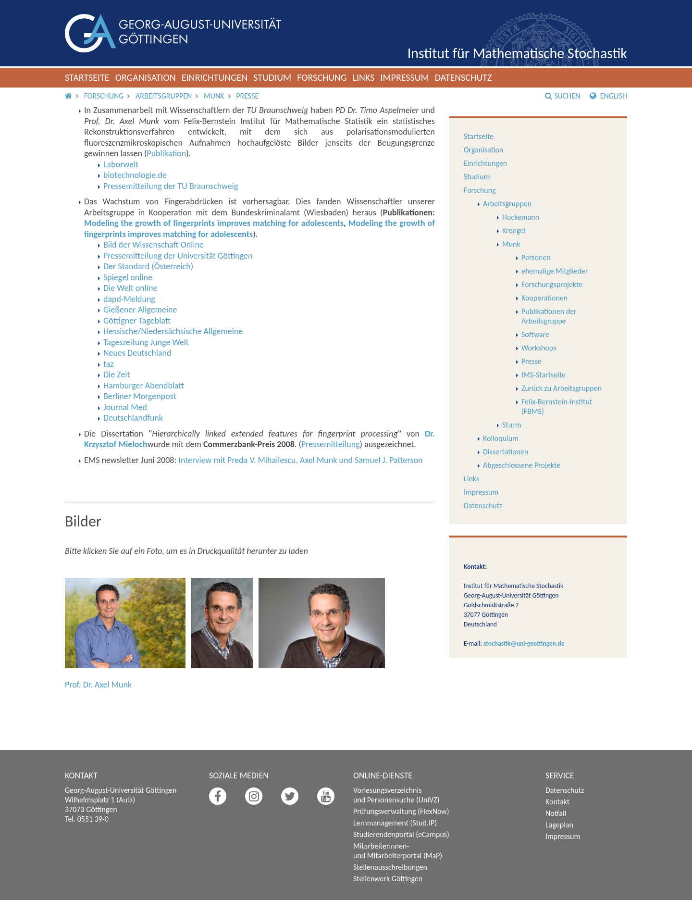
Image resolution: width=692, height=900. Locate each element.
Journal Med (125, 407)
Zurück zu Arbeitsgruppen (561, 388)
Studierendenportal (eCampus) (401, 834)
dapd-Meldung (129, 299)
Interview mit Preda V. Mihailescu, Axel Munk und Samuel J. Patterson (300, 460)
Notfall (555, 813)
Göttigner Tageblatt (137, 320)
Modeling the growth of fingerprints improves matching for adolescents (214, 223)
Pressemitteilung (330, 444)
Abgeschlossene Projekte (521, 465)
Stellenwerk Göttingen (387, 878)
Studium (272, 77)
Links (364, 77)
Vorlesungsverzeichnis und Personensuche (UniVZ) (396, 795)
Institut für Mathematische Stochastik (517, 53)
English (608, 95)
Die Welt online (130, 288)
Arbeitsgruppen (164, 95)
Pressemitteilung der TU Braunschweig (170, 186)
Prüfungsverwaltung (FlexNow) (401, 811)
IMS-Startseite (543, 374)
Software (535, 334)
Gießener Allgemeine (140, 309)
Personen (536, 257)
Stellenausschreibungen (390, 867)
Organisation (145, 77)
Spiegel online (127, 277)
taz (108, 364)
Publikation (166, 153)
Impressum (404, 77)
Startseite (87, 77)
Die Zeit (116, 374)
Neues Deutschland (137, 353)
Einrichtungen (215, 77)
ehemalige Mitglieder (554, 270)
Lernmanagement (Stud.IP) (395, 822)
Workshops (538, 347)
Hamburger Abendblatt (143, 385)
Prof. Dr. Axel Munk (98, 684)
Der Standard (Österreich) (148, 266)
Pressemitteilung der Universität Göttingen (178, 255)
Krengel (514, 230)
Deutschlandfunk (133, 417)
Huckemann (520, 217)
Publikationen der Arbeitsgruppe (549, 316)
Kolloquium (501, 438)
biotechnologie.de (135, 175)
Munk (214, 95)
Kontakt (557, 801)
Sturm (511, 424)
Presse (247, 95)
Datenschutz (463, 77)
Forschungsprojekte (551, 284)
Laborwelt (120, 164)
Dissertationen (505, 451)
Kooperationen (544, 297)
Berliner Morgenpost (139, 396)
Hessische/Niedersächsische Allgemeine (173, 331)
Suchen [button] (562, 95)
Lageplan (559, 824)
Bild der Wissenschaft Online (153, 244)
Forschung (322, 77)
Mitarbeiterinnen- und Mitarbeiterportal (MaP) (397, 850)
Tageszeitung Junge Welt (146, 342)
